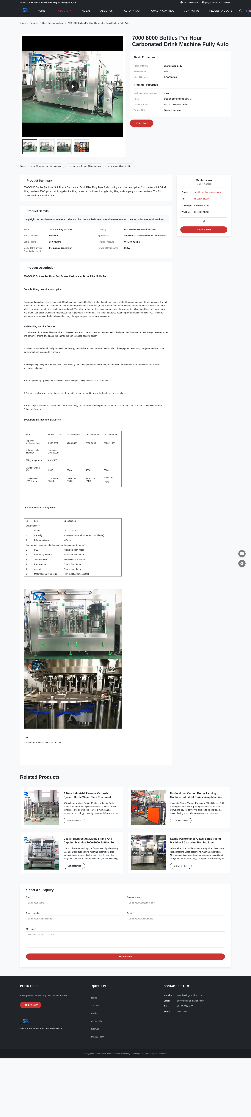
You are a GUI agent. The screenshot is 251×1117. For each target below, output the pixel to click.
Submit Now (125, 959)
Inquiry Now (204, 229)
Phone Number (33, 913)
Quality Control (162, 10)
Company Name (134, 897)
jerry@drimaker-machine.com (218, 2)
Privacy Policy (97, 1039)
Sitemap (95, 1031)
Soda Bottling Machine (52, 23)
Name (29, 897)
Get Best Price (74, 820)
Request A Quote (220, 10)
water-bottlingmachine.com (189, 997)
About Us (106, 10)
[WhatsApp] (242, 563)
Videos (85, 10)
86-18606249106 (202, 199)
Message (31, 929)
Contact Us (191, 10)
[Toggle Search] (240, 11)
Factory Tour (132, 10)
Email (130, 913)
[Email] (242, 553)
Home (41, 10)
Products (62, 10)
